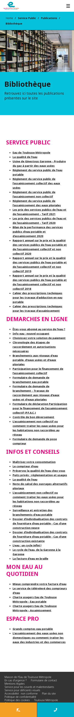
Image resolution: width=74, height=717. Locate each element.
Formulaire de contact (44, 680)
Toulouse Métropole (46, 700)
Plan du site (49, 693)
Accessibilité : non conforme (21, 693)
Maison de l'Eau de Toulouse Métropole (28, 677)
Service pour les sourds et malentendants (29, 687)
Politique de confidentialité (20, 697)
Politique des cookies (17, 700)
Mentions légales (15, 683)
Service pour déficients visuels (22, 690)
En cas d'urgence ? (15, 680)
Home (9, 18)
